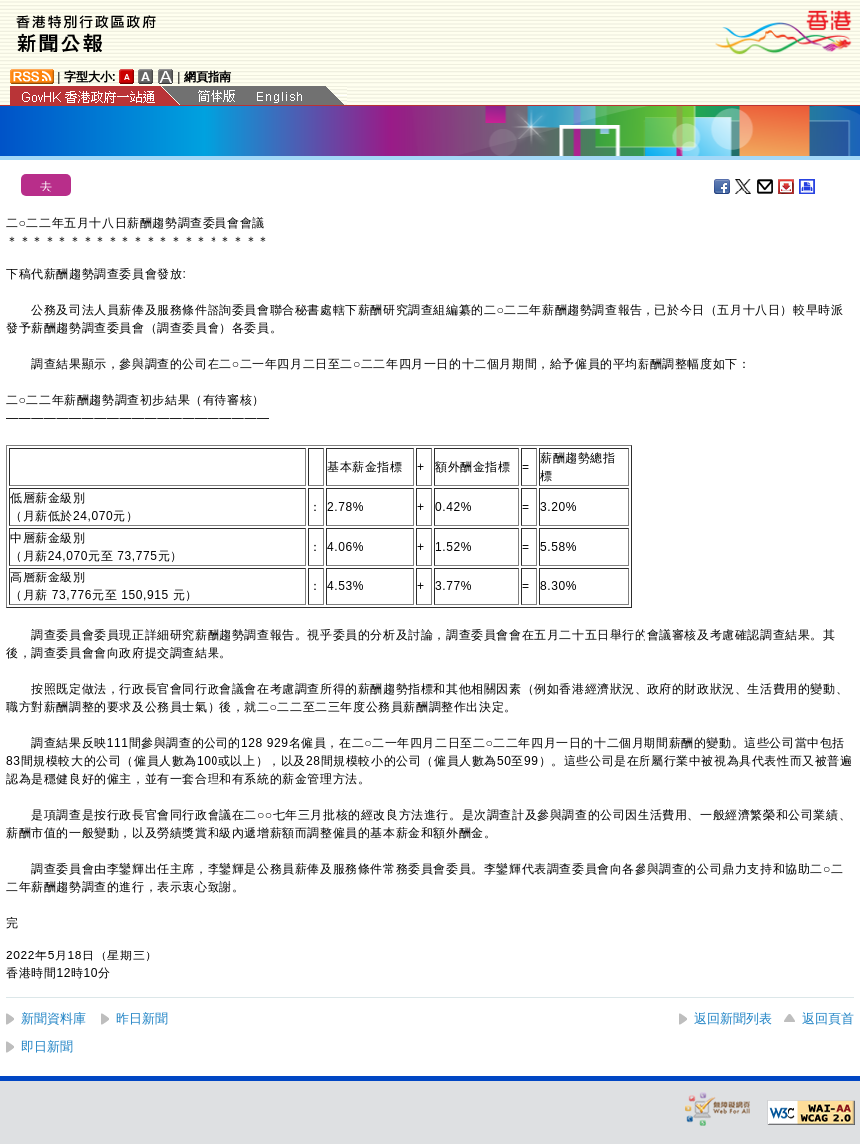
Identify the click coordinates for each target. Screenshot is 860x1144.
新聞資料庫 (53, 1018)
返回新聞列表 (733, 1018)
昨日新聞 (142, 1018)
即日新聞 (47, 1046)
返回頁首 (828, 1018)
